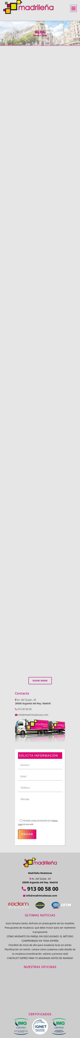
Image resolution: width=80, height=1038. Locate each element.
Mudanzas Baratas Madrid (27, 1023)
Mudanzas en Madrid (25, 993)
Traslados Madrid (53, 1015)
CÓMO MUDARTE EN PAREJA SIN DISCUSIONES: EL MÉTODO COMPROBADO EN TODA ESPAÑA (40, 888)
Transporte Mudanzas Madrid (48, 1012)
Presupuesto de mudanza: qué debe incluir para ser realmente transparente (40, 879)
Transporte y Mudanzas (28, 1015)
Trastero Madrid (23, 1019)
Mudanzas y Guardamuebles (42, 1008)
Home (36, 35)
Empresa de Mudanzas (52, 993)
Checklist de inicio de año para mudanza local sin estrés (40, 894)
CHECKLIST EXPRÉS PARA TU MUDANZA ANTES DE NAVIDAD (40, 908)
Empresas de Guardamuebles (31, 997)
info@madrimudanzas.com (33, 664)
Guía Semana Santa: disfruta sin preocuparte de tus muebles (40, 873)
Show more (40, 630)
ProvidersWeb (46, 1034)
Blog (44, 35)
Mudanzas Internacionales (50, 1019)
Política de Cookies (48, 1030)
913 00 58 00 (23, 659)
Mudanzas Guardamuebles (38, 1004)
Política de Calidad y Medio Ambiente (32, 1026)
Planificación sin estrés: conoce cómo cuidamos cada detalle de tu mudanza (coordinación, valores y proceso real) (40, 901)
